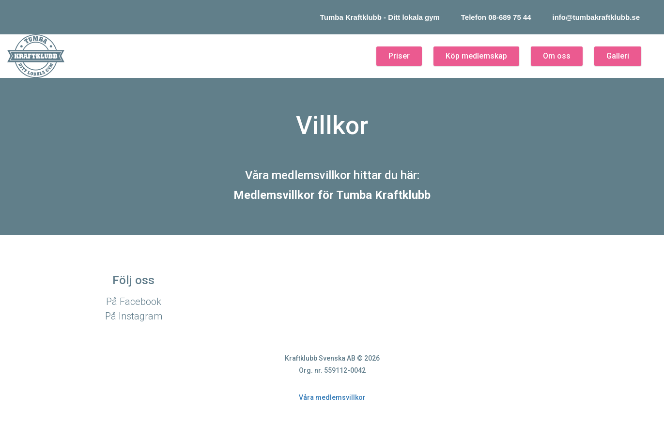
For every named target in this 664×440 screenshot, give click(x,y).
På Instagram (133, 316)
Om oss (557, 56)
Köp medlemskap (476, 56)
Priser (399, 56)
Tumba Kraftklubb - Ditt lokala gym (380, 17)
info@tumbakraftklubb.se (596, 17)
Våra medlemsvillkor (332, 397)
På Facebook (133, 301)
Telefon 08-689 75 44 (496, 17)
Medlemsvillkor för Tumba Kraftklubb (332, 195)
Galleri (617, 56)
